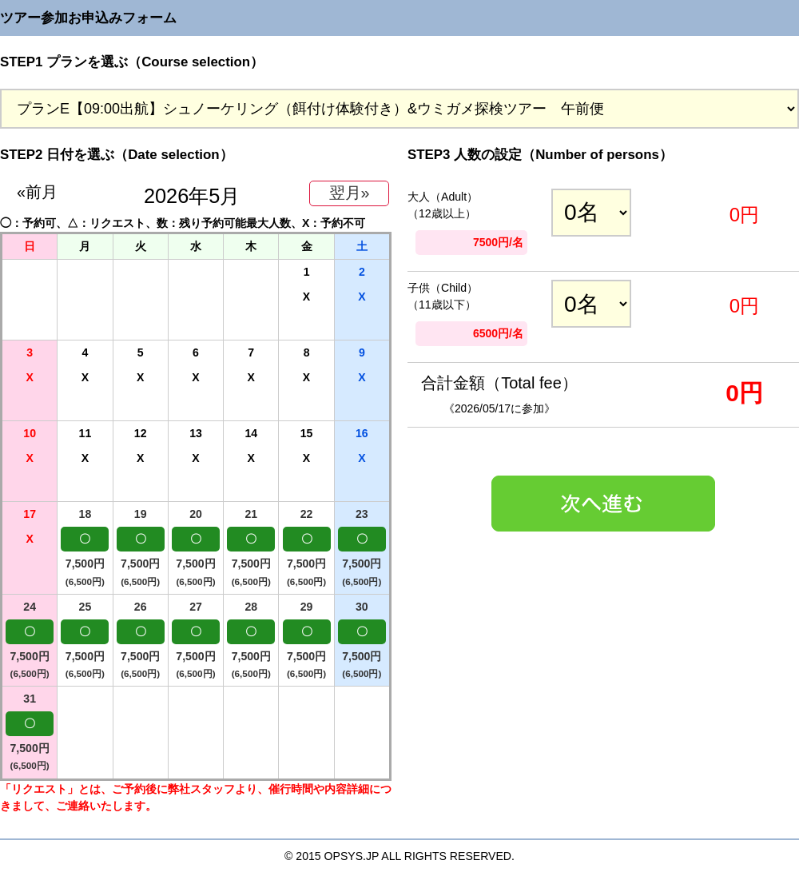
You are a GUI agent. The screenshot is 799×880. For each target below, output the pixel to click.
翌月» (349, 192)
